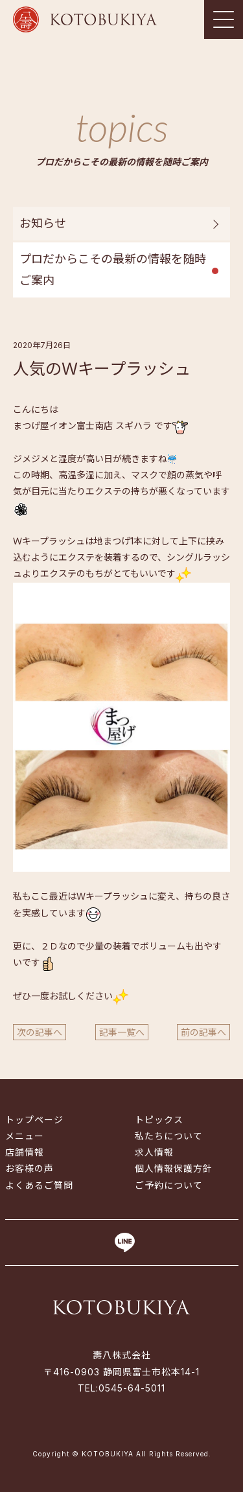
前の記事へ (203, 1032)
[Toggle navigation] (223, 19)
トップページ (34, 1119)
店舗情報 (24, 1152)
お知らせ (42, 223)
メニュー (24, 1135)
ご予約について (169, 1185)
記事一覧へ (122, 1032)
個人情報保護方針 (174, 1168)
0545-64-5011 (131, 1387)
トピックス (159, 1119)
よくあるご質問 (39, 1185)
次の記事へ (39, 1032)
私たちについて (169, 1135)
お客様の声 (29, 1168)
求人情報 (154, 1152)
